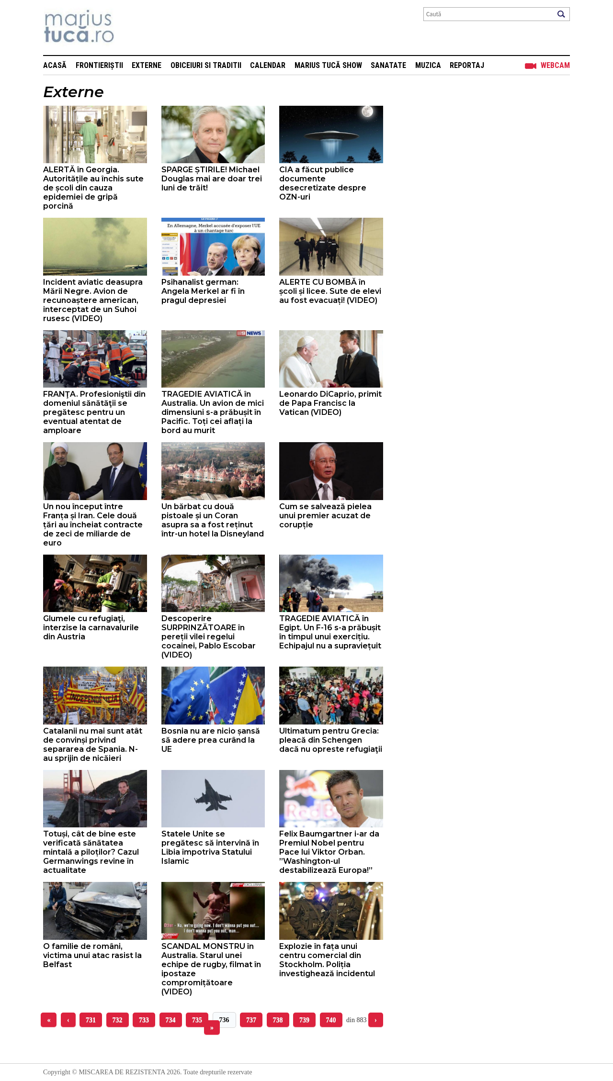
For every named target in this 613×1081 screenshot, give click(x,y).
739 (304, 1020)
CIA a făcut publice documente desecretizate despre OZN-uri (322, 183)
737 (251, 1020)
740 (331, 1020)
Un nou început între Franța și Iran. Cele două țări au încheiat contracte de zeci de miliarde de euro (93, 524)
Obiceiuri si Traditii (205, 65)
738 (278, 1020)
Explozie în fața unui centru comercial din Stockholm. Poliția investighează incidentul (327, 960)
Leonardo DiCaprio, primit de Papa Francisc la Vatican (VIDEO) (330, 403)
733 (144, 1020)
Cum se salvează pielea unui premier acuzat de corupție (325, 515)
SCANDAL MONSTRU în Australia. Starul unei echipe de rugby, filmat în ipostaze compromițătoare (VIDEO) (211, 969)
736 (224, 1020)
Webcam (555, 65)
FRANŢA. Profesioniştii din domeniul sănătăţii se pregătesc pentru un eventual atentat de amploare (94, 412)
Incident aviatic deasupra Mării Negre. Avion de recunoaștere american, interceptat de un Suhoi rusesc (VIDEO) (93, 300)
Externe (146, 65)
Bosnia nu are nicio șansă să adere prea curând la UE (210, 740)
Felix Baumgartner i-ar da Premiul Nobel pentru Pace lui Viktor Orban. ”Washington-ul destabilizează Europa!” (329, 852)
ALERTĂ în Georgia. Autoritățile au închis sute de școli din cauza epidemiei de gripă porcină (93, 188)
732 (118, 1020)
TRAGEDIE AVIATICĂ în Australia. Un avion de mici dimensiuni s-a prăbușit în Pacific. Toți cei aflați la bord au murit (212, 412)
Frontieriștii (99, 65)
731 (91, 1020)
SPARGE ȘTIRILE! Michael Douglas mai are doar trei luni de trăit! (211, 178)
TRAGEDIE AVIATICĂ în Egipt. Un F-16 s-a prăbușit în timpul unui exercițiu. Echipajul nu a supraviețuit (330, 632)
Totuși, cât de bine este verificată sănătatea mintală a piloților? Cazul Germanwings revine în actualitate (91, 852)
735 (197, 1020)
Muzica (428, 65)
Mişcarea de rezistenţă (130, 27)
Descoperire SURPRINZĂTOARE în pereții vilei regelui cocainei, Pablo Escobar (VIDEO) (208, 636)
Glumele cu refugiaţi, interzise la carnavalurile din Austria (91, 627)
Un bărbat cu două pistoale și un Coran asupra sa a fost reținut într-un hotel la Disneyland (212, 520)
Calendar (267, 65)
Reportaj (467, 65)
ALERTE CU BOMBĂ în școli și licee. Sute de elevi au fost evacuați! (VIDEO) (330, 291)
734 (171, 1020)
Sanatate (388, 65)
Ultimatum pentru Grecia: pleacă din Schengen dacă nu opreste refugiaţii (330, 740)
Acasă (55, 65)
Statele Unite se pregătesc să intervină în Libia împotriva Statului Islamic (210, 847)
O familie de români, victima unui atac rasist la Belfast (92, 955)
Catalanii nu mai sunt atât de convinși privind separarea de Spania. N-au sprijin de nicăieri (92, 744)
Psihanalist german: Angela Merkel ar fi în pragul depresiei (203, 291)
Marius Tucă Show (328, 65)
